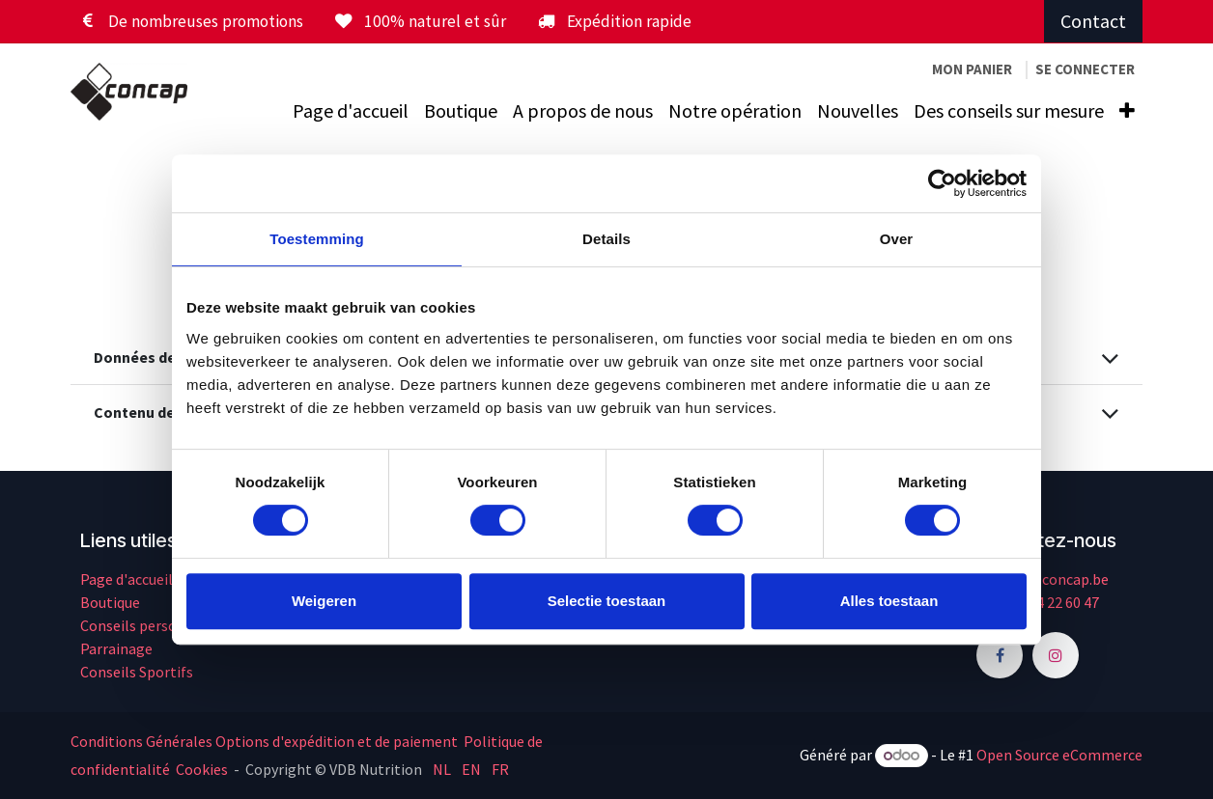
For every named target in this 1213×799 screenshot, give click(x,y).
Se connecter (1085, 69)
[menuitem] (350, 111)
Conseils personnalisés (156, 625)
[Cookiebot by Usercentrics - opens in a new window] (942, 183)
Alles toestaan (889, 600)
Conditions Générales (141, 741)
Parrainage (116, 648)
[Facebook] (999, 655)
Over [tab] (897, 239)
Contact (1093, 21)
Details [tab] (606, 239)
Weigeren (324, 600)
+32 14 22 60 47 (1050, 602)
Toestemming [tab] (316, 239)
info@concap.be (1055, 579)
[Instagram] (1055, 655)
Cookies (202, 769)
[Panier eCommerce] (972, 70)
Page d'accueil (126, 579)
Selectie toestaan (607, 600)
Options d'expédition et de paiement (336, 741)
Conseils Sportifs (136, 671)
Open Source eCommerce (1059, 754)
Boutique (110, 602)
